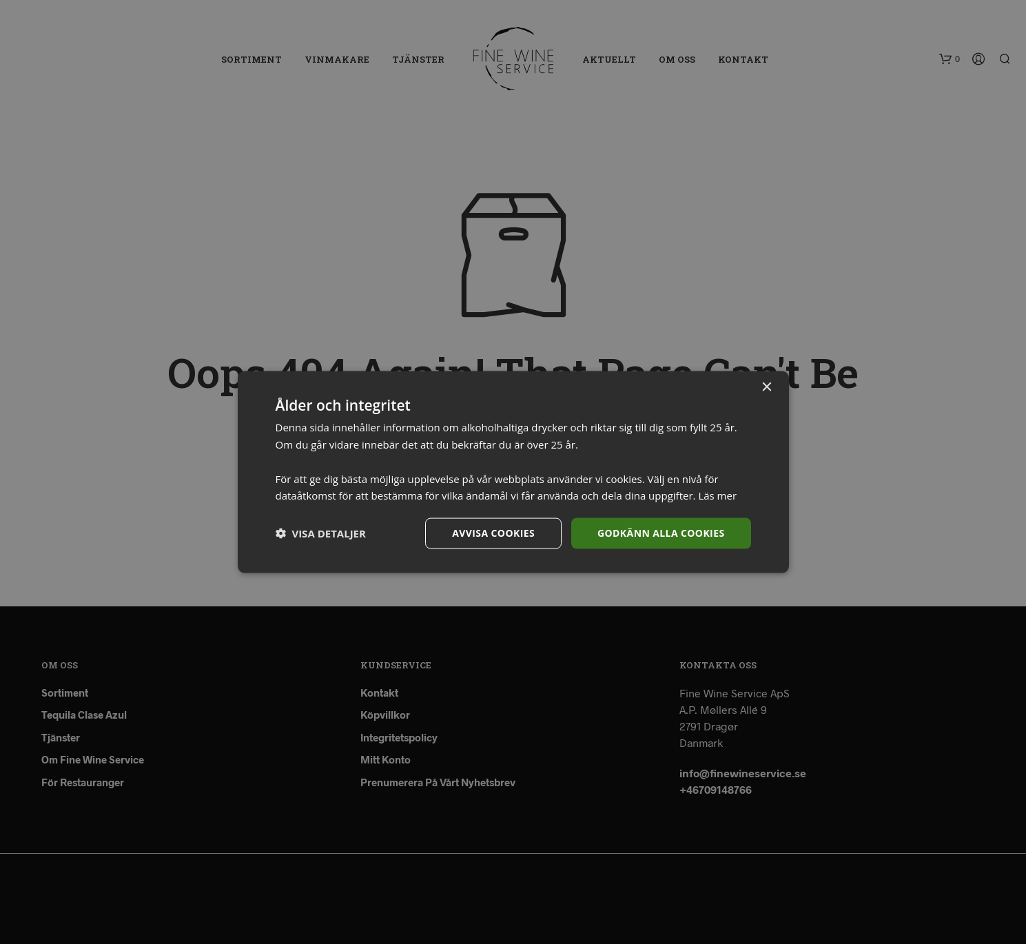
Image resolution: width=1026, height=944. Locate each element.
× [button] (766, 387)
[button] (321, 533)
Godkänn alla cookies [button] (660, 533)
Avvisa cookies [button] (493, 533)
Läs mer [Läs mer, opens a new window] (717, 495)
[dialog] (513, 472)
